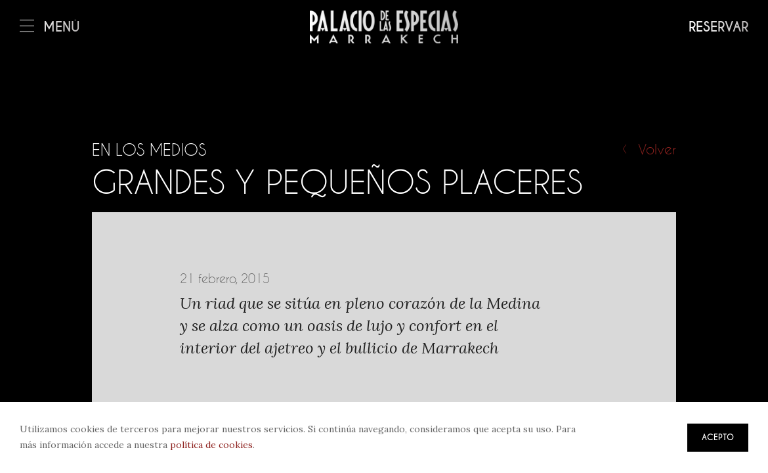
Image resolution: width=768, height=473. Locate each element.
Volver (657, 149)
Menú (50, 27)
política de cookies (211, 445)
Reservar (718, 27)
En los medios (149, 150)
